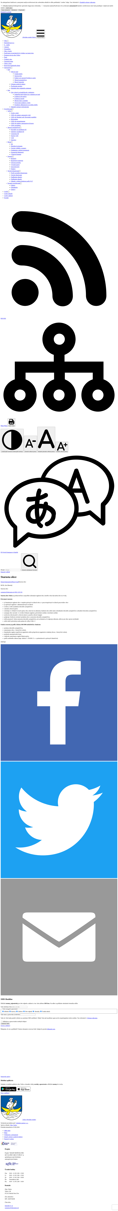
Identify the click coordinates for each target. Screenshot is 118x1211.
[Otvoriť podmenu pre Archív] (8, 192)
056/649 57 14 (9, 1206)
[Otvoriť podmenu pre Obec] (7, 41)
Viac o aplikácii (5, 1093)
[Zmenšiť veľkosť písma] (30, 444)
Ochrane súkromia (92, 1018)
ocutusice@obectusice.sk (8, 592)
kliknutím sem (51, 1029)
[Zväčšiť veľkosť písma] (62, 447)
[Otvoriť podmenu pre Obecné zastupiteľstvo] (20, 128)
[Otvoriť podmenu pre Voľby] (11, 111)
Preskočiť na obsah (6, 12)
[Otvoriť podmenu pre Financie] (13, 156)
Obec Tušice (13, 1125)
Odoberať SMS (5, 1023)
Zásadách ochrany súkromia (87, 2)
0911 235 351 (18, 592)
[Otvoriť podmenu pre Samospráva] (11, 68)
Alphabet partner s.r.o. (22, 1123)
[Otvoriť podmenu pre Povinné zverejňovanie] (21, 183)
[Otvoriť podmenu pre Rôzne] (11, 142)
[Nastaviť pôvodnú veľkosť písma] (46, 439)
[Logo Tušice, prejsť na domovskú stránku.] (18, 37)
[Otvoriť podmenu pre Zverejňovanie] (12, 109)
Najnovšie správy (5, 1076)
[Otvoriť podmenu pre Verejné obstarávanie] (19, 171)
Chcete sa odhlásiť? (5, 1025)
